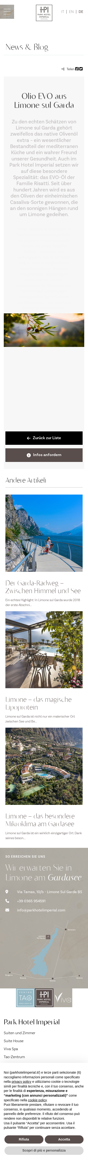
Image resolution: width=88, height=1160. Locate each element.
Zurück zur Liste (44, 438)
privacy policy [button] (21, 1081)
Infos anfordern (44, 454)
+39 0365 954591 (25, 901)
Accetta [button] (64, 1139)
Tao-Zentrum (14, 1057)
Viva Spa (11, 1049)
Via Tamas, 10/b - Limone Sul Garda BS (43, 892)
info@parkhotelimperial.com (35, 910)
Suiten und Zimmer (19, 1033)
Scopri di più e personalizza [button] (43, 1150)
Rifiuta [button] (24, 1139)
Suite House (13, 1041)
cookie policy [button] (37, 1100)
